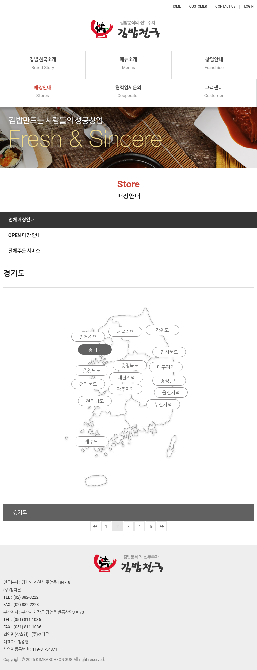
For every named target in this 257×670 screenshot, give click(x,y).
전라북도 (88, 384)
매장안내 (42, 92)
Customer (198, 6)
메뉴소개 (128, 64)
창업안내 (214, 64)
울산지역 (171, 393)
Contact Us (225, 6)
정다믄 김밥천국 (125, 25)
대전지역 (126, 377)
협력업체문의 (128, 92)
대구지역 (166, 367)
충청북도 (129, 365)
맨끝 (162, 526)
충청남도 (91, 371)
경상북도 (169, 352)
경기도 (94, 350)
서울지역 (125, 332)
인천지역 (88, 337)
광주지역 (125, 389)
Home (176, 6)
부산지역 (163, 404)
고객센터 (213, 92)
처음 (95, 526)
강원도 (162, 330)
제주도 (91, 442)
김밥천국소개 (42, 64)
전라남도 (95, 401)
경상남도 (169, 381)
